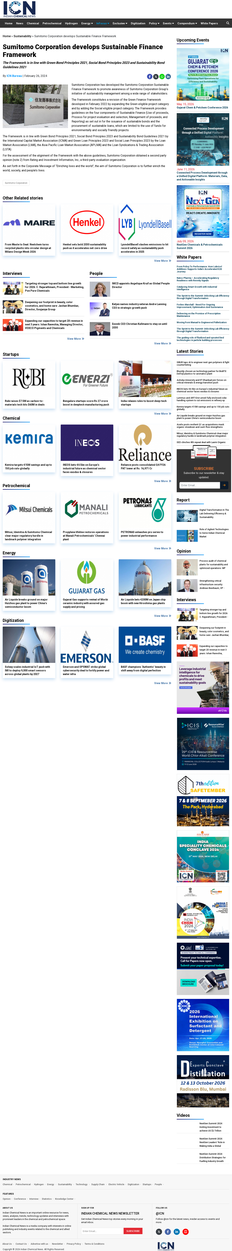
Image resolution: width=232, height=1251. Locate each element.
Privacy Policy (74, 1244)
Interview (33, 1199)
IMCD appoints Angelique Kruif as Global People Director (141, 285)
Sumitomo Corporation (16, 183)
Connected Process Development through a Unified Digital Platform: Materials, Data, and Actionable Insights (203, 174)
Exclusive (120, 23)
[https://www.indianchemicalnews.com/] (175, 1246)
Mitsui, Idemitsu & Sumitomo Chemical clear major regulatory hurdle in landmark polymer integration (28, 536)
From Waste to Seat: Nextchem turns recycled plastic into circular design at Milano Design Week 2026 (28, 248)
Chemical (33, 23)
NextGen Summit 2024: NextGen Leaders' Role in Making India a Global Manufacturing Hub (212, 1142)
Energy (87, 23)
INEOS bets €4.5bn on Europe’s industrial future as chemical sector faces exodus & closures (84, 468)
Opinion (7, 1199)
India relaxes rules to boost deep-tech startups (144, 403)
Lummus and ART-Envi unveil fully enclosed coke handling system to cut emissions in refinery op (202, 399)
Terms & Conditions (94, 1244)
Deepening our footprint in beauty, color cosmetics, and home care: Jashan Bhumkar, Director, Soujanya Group (52, 306)
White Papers (209, 23)
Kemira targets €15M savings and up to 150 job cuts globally (28, 466)
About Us (7, 1244)
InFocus (102, 23)
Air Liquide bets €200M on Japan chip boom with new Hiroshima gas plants (143, 601)
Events (168, 23)
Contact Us (21, 1244)
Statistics (47, 1199)
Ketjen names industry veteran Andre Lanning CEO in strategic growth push (139, 306)
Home (9, 23)
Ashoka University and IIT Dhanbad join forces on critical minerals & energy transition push (201, 381)
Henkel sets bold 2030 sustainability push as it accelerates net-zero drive (85, 246)
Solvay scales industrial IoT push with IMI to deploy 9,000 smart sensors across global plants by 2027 (27, 670)
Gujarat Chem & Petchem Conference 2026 (203, 105)
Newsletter (57, 1244)
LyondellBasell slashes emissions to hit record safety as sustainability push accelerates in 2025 (144, 248)
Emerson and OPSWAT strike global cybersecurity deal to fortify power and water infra (86, 670)
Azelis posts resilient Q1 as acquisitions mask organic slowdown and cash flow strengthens (200, 425)
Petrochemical (52, 23)
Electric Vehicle (116, 1184)
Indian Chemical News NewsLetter (110, 1213)
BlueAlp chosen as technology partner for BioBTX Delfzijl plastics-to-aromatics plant (201, 372)
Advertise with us (39, 1244)
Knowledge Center (64, 1199)
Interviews (12, 273)
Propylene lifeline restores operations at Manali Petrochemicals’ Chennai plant (86, 536)
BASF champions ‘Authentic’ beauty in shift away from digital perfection (143, 668)
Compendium (187, 23)
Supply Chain (98, 1184)
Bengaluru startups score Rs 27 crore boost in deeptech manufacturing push (86, 403)
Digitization (138, 23)
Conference (20, 1199)
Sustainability (22, 36)
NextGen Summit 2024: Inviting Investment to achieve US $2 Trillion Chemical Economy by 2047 (214, 1127)
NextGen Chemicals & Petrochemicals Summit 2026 (203, 245)
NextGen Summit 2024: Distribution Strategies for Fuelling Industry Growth (213, 1157)
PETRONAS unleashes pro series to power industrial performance (142, 534)
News (19, 23)
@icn (160, 1213)
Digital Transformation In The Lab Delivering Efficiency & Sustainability (214, 513)
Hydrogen (71, 23)
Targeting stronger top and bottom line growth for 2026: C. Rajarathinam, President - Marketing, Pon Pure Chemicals (54, 287)
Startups (147, 1184)
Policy (154, 23)
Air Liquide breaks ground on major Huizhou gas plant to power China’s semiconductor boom (26, 603)
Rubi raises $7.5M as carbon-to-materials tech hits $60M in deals (25, 403)
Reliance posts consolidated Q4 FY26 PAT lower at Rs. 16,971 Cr (143, 466)
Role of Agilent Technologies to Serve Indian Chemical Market (214, 533)
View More (162, 260)
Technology (82, 1184)
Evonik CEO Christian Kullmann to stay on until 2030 (139, 325)
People (96, 273)
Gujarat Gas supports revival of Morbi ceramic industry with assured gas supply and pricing (85, 603)
